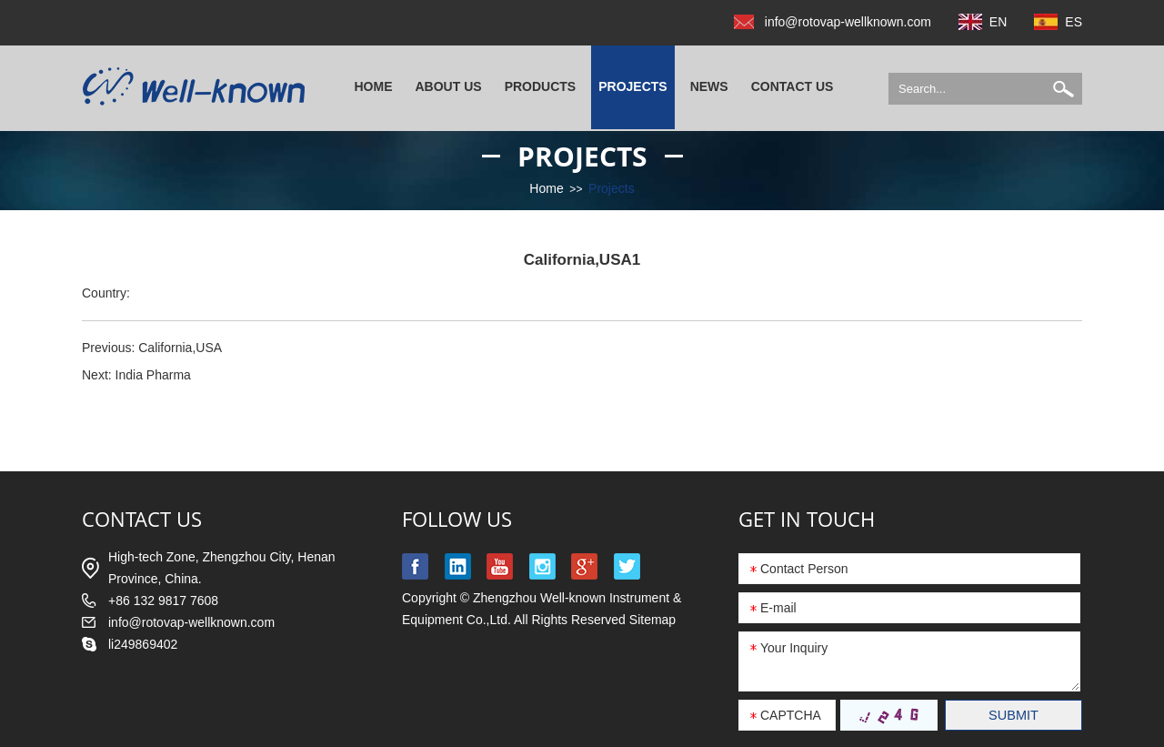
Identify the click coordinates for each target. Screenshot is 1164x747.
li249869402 (142, 644)
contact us (142, 518)
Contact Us (792, 86)
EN (998, 22)
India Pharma (153, 375)
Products (541, 86)
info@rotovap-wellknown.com (848, 22)
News (709, 86)
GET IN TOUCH (806, 518)
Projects (632, 86)
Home (374, 86)
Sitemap (652, 619)
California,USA (180, 347)
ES (1073, 22)
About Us (449, 86)
